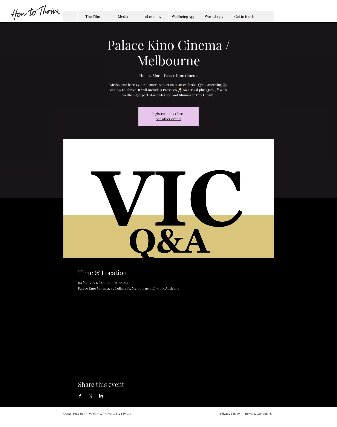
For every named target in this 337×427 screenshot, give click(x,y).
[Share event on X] (91, 396)
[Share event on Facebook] (80, 396)
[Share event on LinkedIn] (101, 396)
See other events (168, 119)
